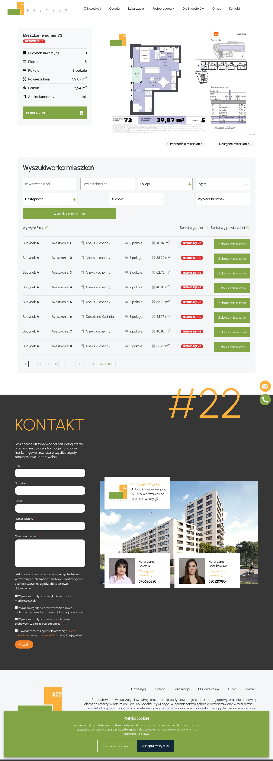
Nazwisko (21, 469)
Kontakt (234, 8)
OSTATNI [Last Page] (116, 350)
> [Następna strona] (102, 350)
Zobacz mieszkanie (232, 230)
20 (86, 350)
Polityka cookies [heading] (136, 718)
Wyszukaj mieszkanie (223, 199)
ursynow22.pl (49, 621)
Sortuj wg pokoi (191, 213)
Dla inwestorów (193, 8)
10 (75, 350)
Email (19, 487)
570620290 (147, 567)
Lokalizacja (136, 8)
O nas (216, 8)
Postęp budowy (163, 8)
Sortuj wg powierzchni (228, 213)
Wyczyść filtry (33, 213)
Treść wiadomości (27, 522)
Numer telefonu (25, 504)
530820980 (217, 567)
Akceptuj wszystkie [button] (155, 746)
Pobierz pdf (37, 113)
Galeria (114, 8)
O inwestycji (92, 8)
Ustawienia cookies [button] (116, 746)
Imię (18, 451)
